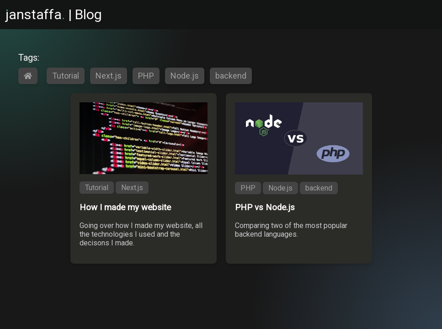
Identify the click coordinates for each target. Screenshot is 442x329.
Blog (88, 14)
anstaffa (35, 14)
